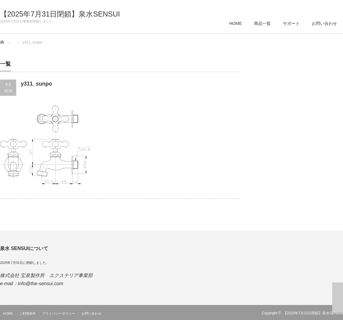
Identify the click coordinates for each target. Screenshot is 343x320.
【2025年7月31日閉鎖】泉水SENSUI (60, 14)
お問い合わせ (324, 23)
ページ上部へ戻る (337, 297)
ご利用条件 (27, 313)
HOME (235, 23)
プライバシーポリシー (58, 313)
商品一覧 (262, 23)
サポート (291, 23)
